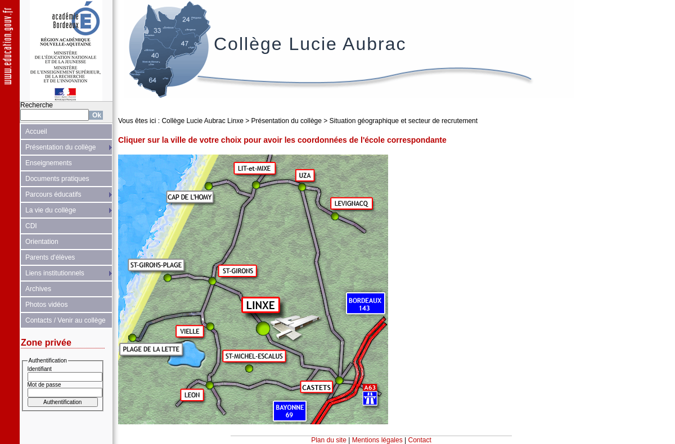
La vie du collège (50, 210)
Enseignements (48, 163)
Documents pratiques (57, 179)
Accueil (36, 131)
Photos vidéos (46, 305)
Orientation (41, 242)
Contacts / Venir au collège (65, 320)
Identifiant (40, 369)
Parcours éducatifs (53, 194)
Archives (38, 289)
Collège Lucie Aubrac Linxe (202, 121)
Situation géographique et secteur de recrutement (404, 121)
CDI (31, 226)
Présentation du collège (60, 147)
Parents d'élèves (50, 257)
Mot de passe (44, 385)
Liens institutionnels (54, 273)
